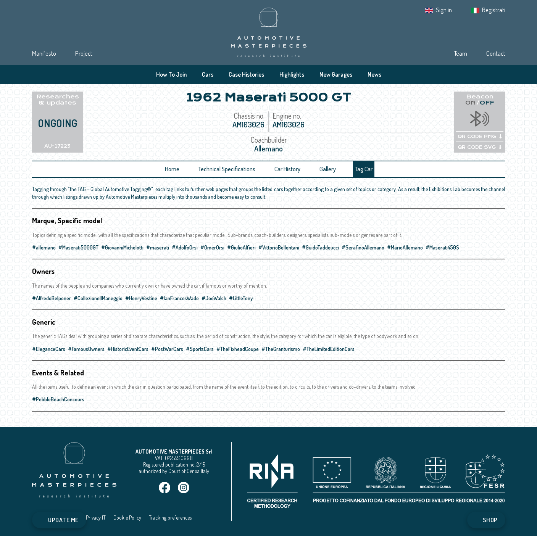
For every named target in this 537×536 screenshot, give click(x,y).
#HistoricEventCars (127, 349)
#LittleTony (241, 298)
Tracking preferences (170, 517)
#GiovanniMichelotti (122, 247)
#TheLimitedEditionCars (329, 349)
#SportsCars (200, 349)
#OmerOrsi (212, 247)
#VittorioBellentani (278, 247)
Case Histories (246, 74)
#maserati (157, 247)
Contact (495, 53)
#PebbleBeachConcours (58, 399)
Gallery (327, 169)
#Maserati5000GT (78, 247)
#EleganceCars (48, 349)
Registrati (493, 10)
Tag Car (364, 169)
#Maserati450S (442, 247)
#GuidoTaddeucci (320, 247)
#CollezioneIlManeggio (98, 298)
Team (460, 53)
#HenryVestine (141, 298)
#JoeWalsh (214, 298)
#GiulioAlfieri (241, 247)
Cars (207, 74)
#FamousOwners (86, 349)
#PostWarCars (167, 349)
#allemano (44, 247)
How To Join (171, 74)
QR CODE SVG (480, 147)
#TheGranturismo (280, 349)
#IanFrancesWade (179, 298)
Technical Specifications (226, 169)
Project (83, 53)
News (374, 74)
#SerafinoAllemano (363, 247)
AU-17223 (57, 146)
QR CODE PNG (480, 136)
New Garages (335, 74)
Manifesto (44, 53)
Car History (287, 169)
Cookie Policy (127, 517)
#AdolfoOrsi (185, 247)
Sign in (444, 10)
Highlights (291, 74)
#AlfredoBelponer (51, 298)
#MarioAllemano (405, 247)
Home (172, 169)
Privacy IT (96, 517)
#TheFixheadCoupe (237, 349)
